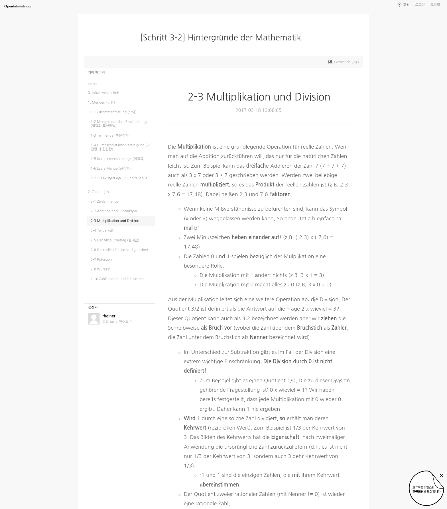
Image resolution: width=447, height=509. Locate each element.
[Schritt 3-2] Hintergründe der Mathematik (223, 38)
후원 (406, 5)
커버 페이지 (96, 72)
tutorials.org (17, 6)
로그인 (420, 5)
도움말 (435, 5)
